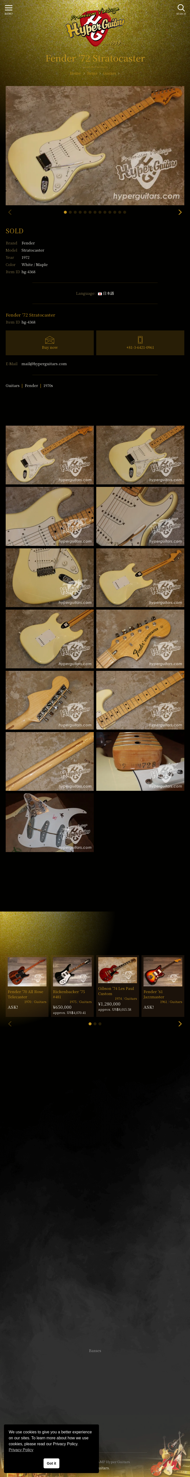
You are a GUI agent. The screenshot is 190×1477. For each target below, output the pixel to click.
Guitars (13, 385)
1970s (48, 385)
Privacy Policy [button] (21, 1450)
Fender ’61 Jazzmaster (153, 994)
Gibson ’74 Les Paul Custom (116, 991)
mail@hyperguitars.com (44, 363)
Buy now (50, 347)
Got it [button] (51, 1463)
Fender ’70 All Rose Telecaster (25, 994)
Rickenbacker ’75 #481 (69, 994)
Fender (28, 242)
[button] (65, 212)
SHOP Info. (95, 1202)
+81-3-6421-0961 (140, 347)
